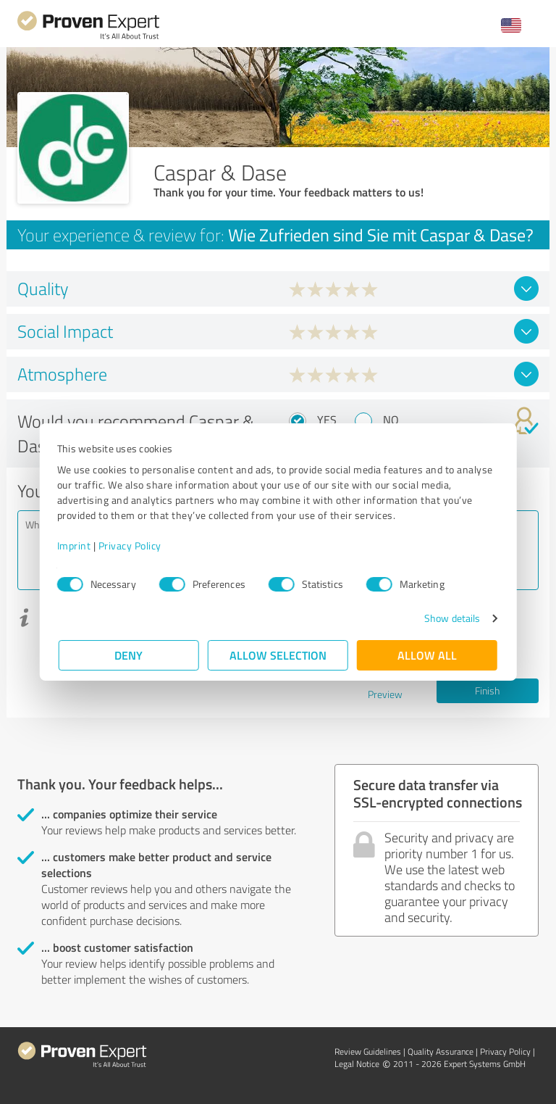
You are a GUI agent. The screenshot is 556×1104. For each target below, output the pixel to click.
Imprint (76, 545)
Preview (385, 694)
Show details (451, 618)
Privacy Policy (131, 545)
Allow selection (278, 655)
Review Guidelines (367, 1051)
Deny (129, 655)
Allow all (427, 655)
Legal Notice (356, 1064)
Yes (327, 420)
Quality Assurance (440, 1051)
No (391, 420)
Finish (487, 690)
